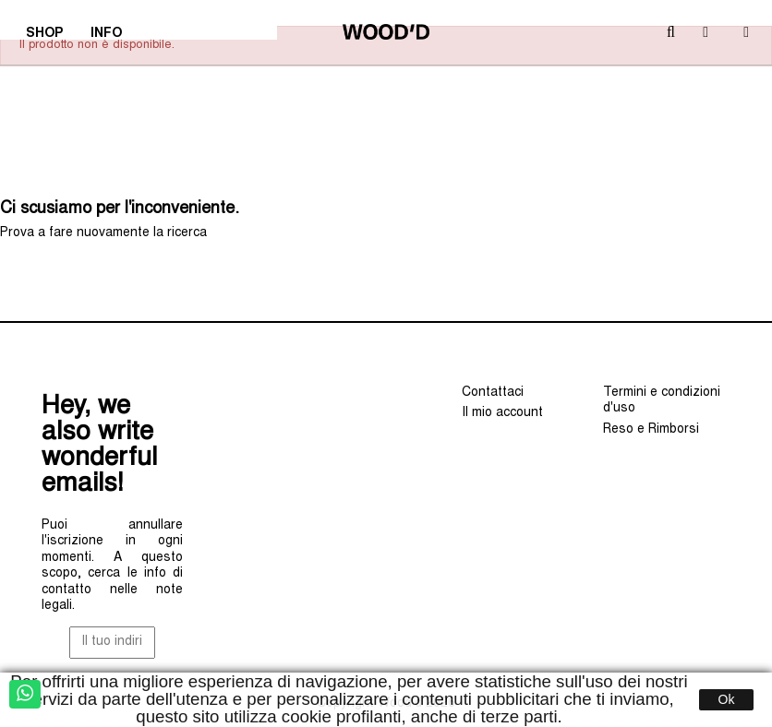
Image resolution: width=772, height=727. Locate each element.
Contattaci (493, 393)
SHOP (50, 36)
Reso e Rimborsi (651, 429)
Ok (726, 699)
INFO (112, 36)
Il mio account (502, 413)
